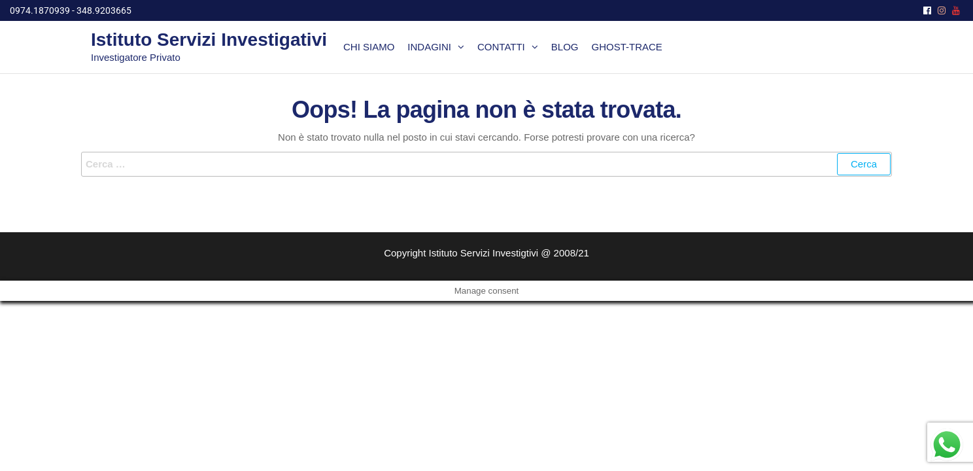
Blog (565, 46)
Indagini (429, 46)
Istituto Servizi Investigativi (209, 39)
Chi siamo (368, 46)
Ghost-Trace (626, 46)
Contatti (501, 46)
